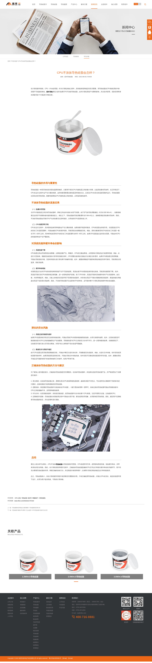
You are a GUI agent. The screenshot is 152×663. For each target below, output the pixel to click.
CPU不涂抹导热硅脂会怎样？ (27, 63)
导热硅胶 (36, 635)
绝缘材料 (36, 641)
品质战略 (22, 609)
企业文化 (10, 609)
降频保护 (35, 499)
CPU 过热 (18, 499)
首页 (33, 4)
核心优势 (114, 4)
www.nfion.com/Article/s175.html (24, 502)
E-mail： (74, 615)
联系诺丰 (124, 4)
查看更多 (36, 649)
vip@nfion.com (79, 615)
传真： (74, 612)
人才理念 (10, 618)
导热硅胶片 (43, 4)
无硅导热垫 (36, 623)
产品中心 (74, 4)
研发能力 (22, 603)
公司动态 (63, 57)
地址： (74, 606)
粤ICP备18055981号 (55, 660)
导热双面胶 (36, 615)
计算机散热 (42, 499)
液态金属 (36, 632)
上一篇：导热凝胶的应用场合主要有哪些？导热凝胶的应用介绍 (24, 509)
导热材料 (36, 638)
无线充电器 (49, 615)
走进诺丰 (104, 4)
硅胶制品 (36, 647)
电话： (74, 609)
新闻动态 (62, 600)
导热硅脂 (54, 4)
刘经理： (74, 603)
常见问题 (88, 57)
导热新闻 (76, 57)
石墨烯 (35, 629)
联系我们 (75, 600)
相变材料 (36, 618)
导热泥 (35, 612)
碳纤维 (35, 626)
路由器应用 (49, 609)
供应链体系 (23, 615)
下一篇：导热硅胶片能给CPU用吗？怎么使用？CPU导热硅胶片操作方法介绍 (27, 511)
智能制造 (22, 606)
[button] (76, 583)
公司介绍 (10, 603)
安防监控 (49, 603)
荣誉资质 (10, 615)
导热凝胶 (64, 4)
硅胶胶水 (36, 644)
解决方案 (84, 4)
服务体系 (22, 612)
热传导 (30, 499)
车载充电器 (49, 612)
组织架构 (10, 612)
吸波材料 (36, 621)
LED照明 (49, 606)
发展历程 (10, 606)
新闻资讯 (94, 4)
